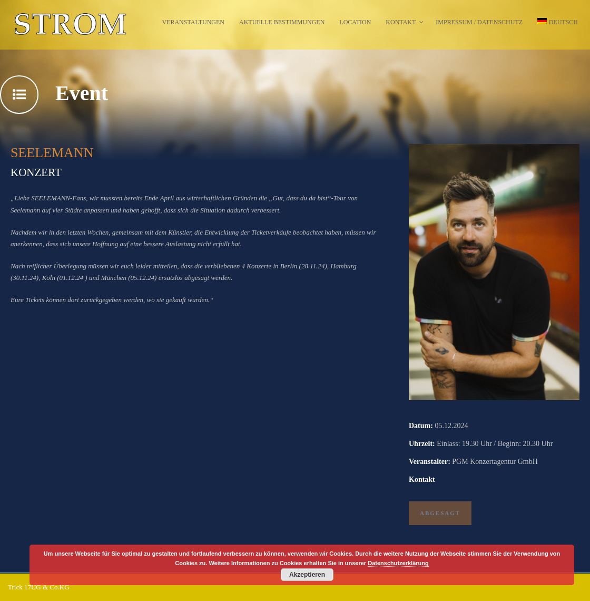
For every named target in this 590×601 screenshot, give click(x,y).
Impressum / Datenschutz (479, 22)
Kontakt (401, 22)
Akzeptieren (307, 574)
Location (355, 22)
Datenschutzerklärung (398, 563)
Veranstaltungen (193, 22)
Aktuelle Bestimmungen (281, 22)
